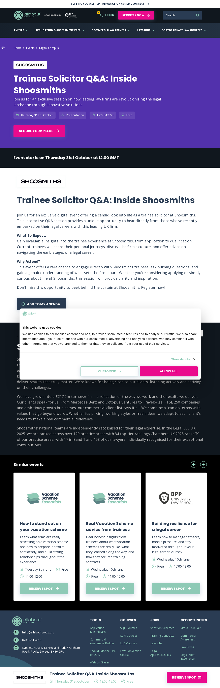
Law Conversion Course (130, 653)
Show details (180, 359)
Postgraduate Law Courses (182, 30)
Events (19, 30)
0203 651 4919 (31, 640)
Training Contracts (162, 635)
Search (197, 15)
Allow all (169, 371)
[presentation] (194, 464)
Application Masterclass (98, 630)
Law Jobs (144, 30)
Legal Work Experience (188, 656)
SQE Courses (128, 628)
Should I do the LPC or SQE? (103, 653)
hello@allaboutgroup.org (38, 632)
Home (17, 48)
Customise (109, 371)
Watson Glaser (99, 662)
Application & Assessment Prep (58, 30)
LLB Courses (128, 643)
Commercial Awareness (109, 30)
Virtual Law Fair (190, 628)
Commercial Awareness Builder (102, 641)
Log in (107, 15)
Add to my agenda (41, 304)
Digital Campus (49, 48)
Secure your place (39, 131)
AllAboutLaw (27, 15)
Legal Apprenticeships (160, 653)
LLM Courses (128, 635)
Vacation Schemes (162, 628)
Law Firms (187, 647)
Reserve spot (44, 588)
